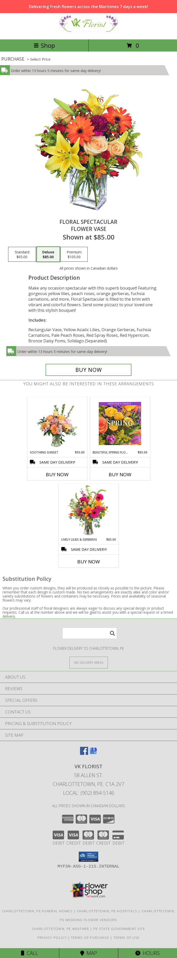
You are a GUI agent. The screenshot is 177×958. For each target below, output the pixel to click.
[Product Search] (89, 633)
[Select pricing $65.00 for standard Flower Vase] (22, 254)
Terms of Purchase (90, 937)
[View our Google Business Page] (93, 753)
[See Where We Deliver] (88, 662)
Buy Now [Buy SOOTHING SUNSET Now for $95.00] (57, 474)
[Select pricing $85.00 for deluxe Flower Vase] (48, 254)
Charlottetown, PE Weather (60, 928)
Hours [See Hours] (147, 953)
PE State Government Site (119, 928)
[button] (88, 857)
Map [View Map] (88, 953)
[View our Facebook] (84, 753)
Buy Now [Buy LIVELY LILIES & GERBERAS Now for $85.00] (88, 561)
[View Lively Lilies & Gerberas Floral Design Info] (88, 510)
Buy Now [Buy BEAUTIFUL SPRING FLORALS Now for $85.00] (120, 474)
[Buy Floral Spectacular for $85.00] (89, 370)
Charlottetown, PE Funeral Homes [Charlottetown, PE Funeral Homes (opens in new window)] (37, 911)
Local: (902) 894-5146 (88, 792)
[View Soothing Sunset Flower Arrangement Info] (57, 423)
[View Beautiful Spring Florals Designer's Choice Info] (120, 423)
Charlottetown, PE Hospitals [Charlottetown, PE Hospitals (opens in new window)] (107, 911)
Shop (44, 45)
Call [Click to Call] (29, 953)
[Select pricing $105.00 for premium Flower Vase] (74, 254)
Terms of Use (126, 937)
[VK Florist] (88, 32)
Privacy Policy (52, 937)
